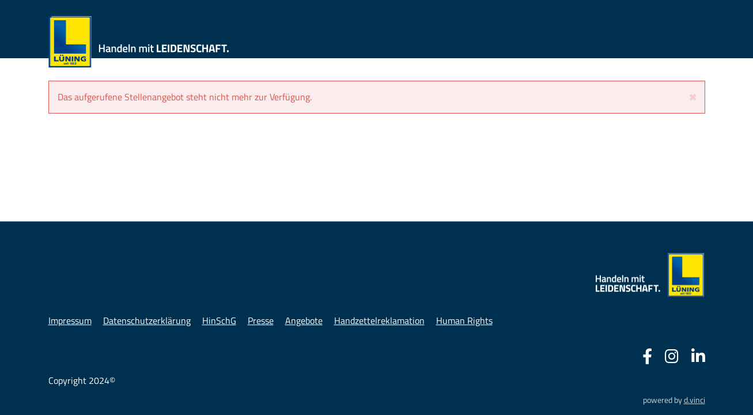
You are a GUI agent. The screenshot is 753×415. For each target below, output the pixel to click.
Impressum (70, 320)
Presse (261, 320)
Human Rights (464, 320)
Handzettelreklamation (379, 320)
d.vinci (694, 400)
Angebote (304, 320)
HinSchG (219, 320)
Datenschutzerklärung (147, 320)
